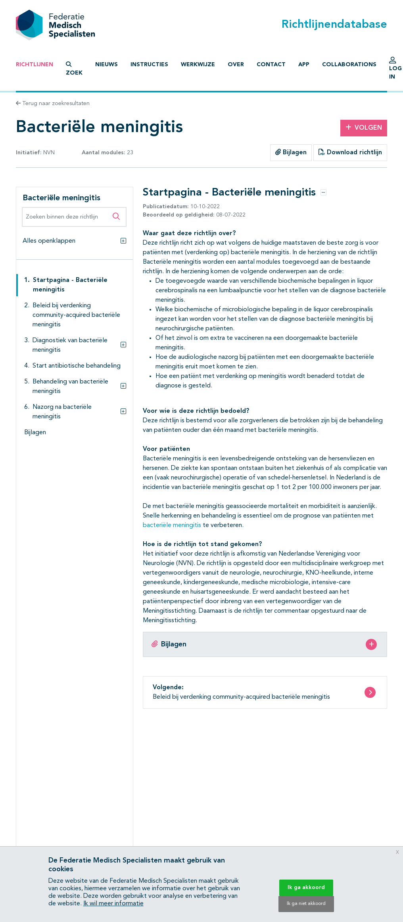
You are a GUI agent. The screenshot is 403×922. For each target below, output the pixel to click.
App (303, 64)
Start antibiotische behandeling (77, 366)
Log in (395, 70)
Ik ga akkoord (306, 887)
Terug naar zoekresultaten (53, 103)
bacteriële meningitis (172, 525)
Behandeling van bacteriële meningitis (70, 387)
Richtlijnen (34, 64)
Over (236, 64)
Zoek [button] (74, 68)
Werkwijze (198, 64)
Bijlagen (291, 152)
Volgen (363, 127)
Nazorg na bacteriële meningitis (62, 412)
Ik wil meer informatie (113, 904)
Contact (271, 64)
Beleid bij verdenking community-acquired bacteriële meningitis (76, 315)
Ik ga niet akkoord (306, 903)
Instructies (149, 64)
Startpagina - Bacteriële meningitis (70, 285)
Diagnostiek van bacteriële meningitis (70, 345)
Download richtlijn (350, 152)
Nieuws (106, 64)
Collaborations (349, 64)
